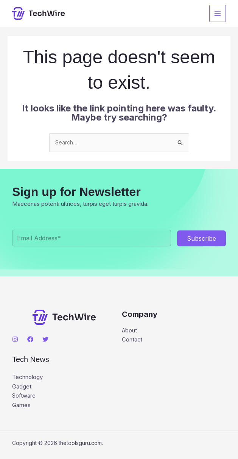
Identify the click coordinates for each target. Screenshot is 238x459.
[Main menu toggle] (217, 13)
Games (21, 405)
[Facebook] (30, 340)
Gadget (21, 386)
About (129, 331)
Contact (132, 340)
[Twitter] (45, 340)
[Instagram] (15, 340)
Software (24, 395)
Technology (27, 377)
